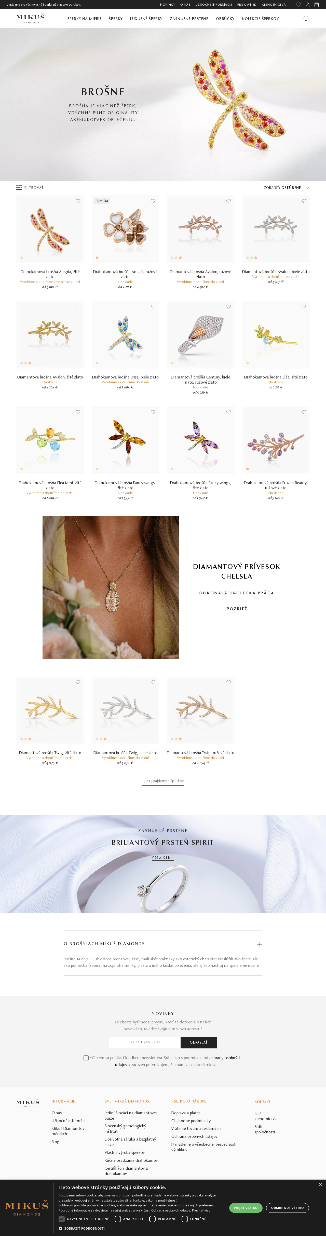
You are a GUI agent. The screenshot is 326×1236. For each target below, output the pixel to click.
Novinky (167, 4)
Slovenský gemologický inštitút (125, 1129)
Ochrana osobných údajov (194, 1137)
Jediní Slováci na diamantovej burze (131, 1116)
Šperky (116, 19)
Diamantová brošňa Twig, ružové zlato (200, 753)
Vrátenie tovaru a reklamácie (196, 1129)
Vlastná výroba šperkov (125, 1153)
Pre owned (247, 4)
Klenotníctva (274, 4)
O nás (185, 4)
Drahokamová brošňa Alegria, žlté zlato (50, 274)
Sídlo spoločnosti (265, 1129)
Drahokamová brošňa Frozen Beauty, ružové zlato (276, 485)
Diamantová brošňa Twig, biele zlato (125, 753)
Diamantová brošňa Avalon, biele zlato (276, 272)
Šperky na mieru (84, 19)
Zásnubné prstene (189, 19)
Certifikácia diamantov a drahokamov (126, 1171)
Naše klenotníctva (266, 1116)
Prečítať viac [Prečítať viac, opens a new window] (201, 1210)
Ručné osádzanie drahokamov (131, 1161)
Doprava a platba (186, 1113)
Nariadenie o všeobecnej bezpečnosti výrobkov (204, 1147)
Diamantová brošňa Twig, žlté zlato (50, 753)
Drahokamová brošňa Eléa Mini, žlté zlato (50, 485)
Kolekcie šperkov (260, 19)
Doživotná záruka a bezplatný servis (130, 1142)
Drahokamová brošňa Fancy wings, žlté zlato (125, 485)
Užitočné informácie (214, 4)
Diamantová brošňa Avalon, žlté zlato (50, 377)
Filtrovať (34, 188)
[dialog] (163, 1208)
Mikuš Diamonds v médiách (68, 1131)
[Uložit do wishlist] (78, 201)
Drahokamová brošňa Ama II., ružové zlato (125, 274)
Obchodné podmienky (191, 1121)
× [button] (320, 1185)
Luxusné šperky (146, 19)
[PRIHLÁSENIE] (307, 5)
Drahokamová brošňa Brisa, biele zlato (125, 377)
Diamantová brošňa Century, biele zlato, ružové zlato (200, 380)
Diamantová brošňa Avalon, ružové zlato (200, 274)
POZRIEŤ (237, 609)
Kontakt (262, 1102)
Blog (55, 1142)
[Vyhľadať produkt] (306, 18)
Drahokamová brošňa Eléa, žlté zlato (276, 377)
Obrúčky (225, 19)
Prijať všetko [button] (246, 1208)
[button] (141, 1228)
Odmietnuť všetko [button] (287, 1208)
